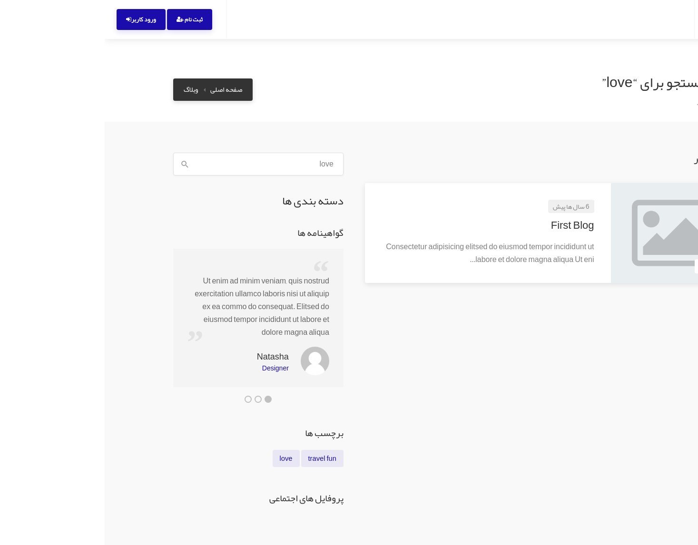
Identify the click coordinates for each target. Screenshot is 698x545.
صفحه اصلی (122, 89)
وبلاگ (86, 89)
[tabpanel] (153, 318)
